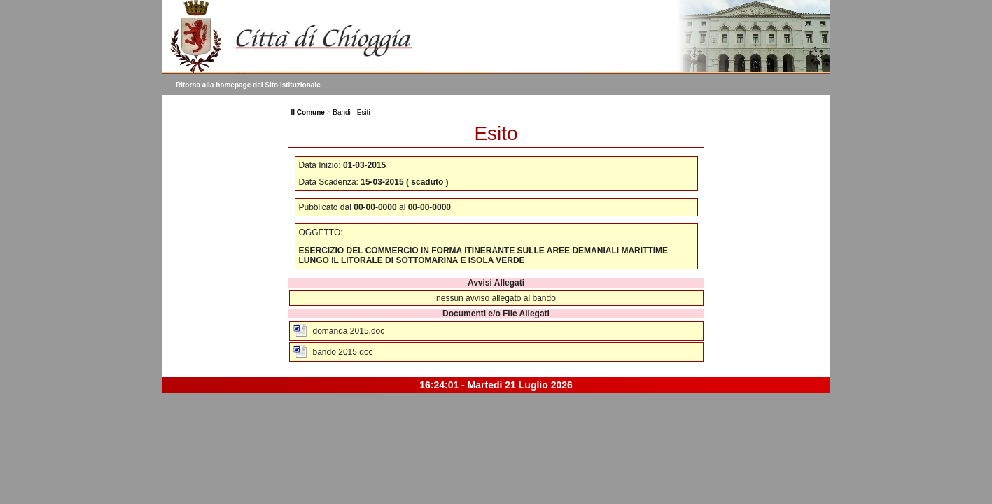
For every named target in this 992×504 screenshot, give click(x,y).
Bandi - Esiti (351, 112)
